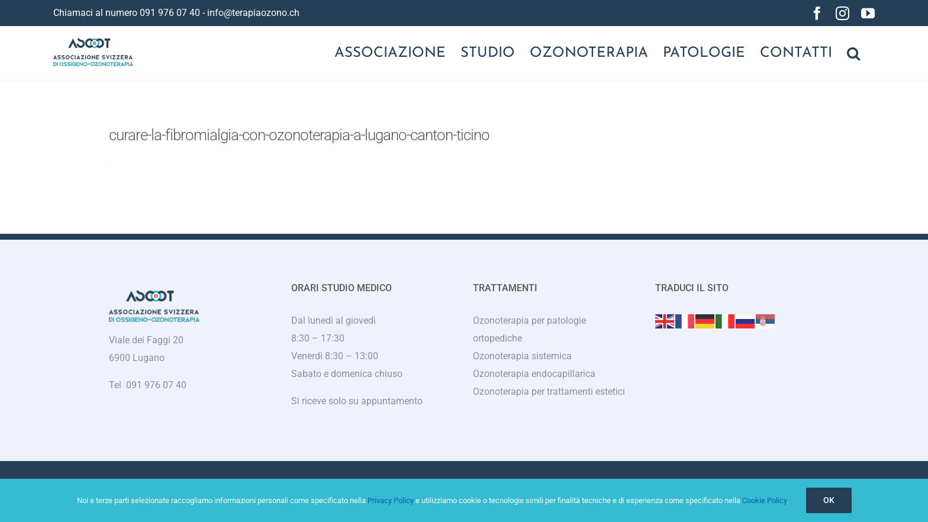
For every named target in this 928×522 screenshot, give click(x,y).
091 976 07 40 (170, 12)
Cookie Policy (764, 500)
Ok (828, 500)
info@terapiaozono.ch (253, 12)
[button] (853, 53)
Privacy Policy (391, 500)
